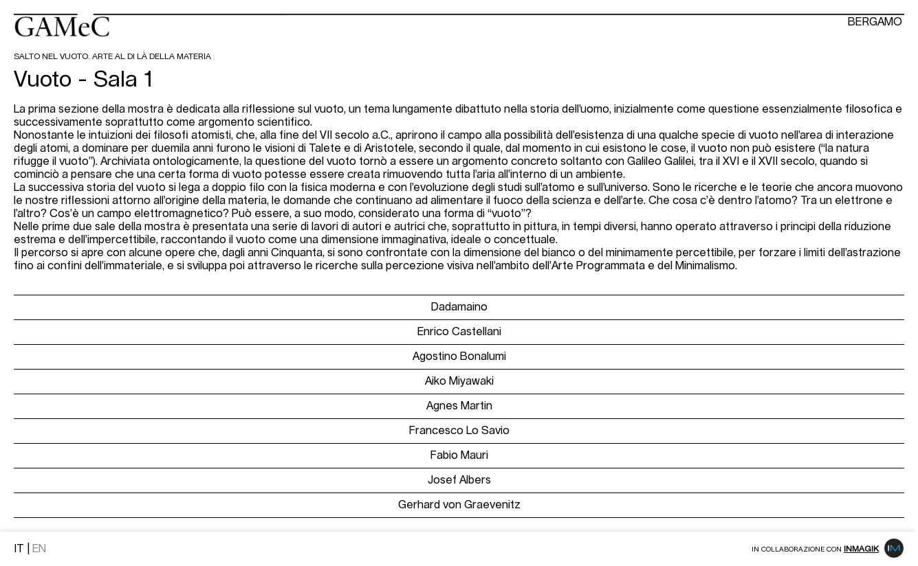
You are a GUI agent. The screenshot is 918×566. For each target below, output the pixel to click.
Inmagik (861, 549)
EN (39, 548)
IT (19, 548)
